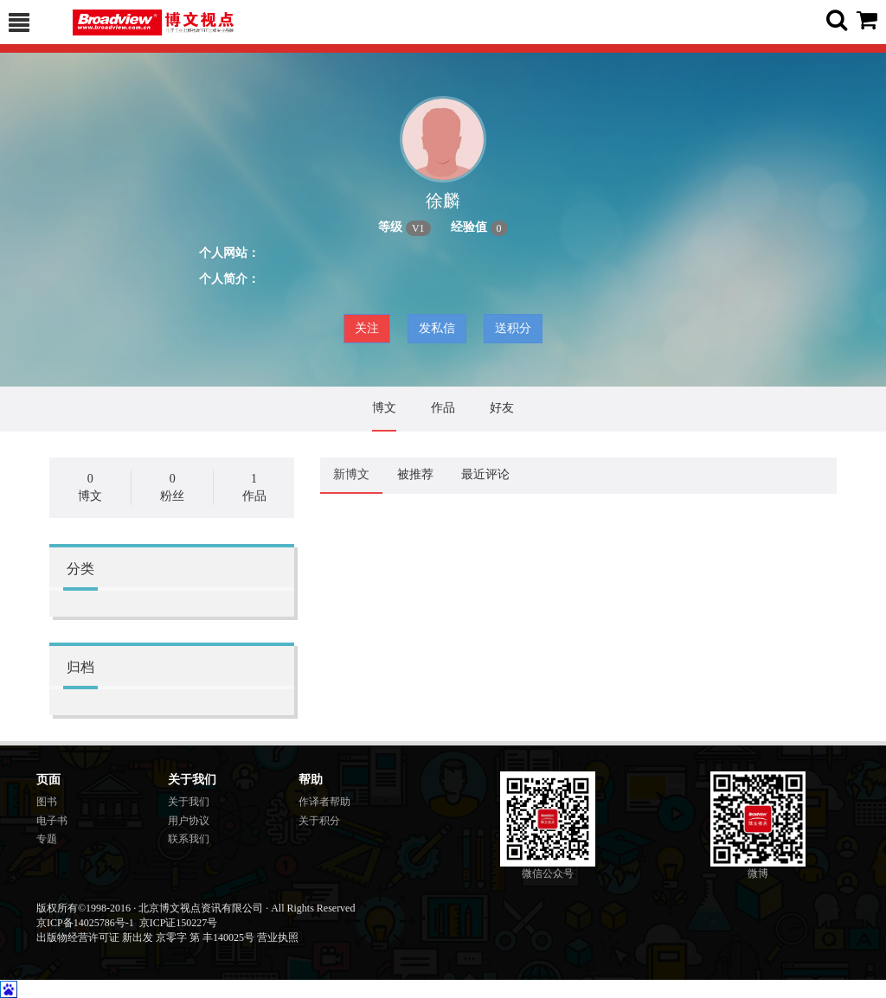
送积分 (513, 328)
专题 (46, 839)
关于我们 (188, 802)
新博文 (351, 474)
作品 (443, 407)
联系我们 (188, 839)
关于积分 (319, 821)
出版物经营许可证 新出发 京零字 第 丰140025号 (145, 937)
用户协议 (188, 821)
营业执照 (278, 937)
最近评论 (485, 474)
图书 (46, 802)
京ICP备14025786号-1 (85, 923)
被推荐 (415, 474)
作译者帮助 (324, 802)
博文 (384, 407)
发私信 (437, 328)
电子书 (51, 821)
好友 (502, 407)
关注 (367, 328)
